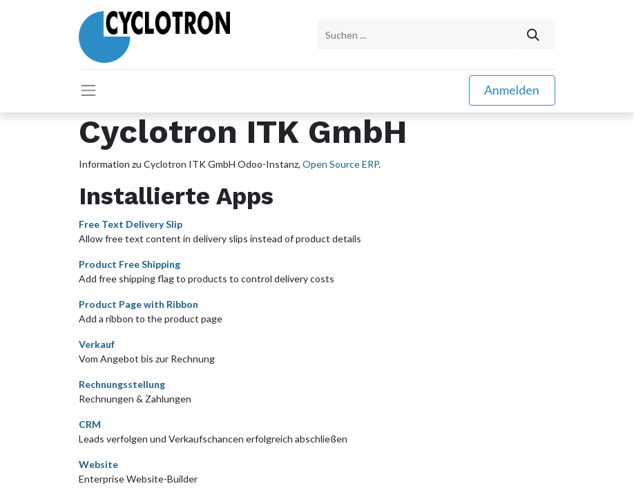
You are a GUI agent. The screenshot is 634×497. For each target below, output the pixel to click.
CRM (90, 423)
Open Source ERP (340, 163)
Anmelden (511, 89)
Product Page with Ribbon (138, 303)
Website (98, 463)
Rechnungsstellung (122, 383)
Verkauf (97, 343)
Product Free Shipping (129, 263)
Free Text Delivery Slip (130, 222)
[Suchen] (533, 34)
